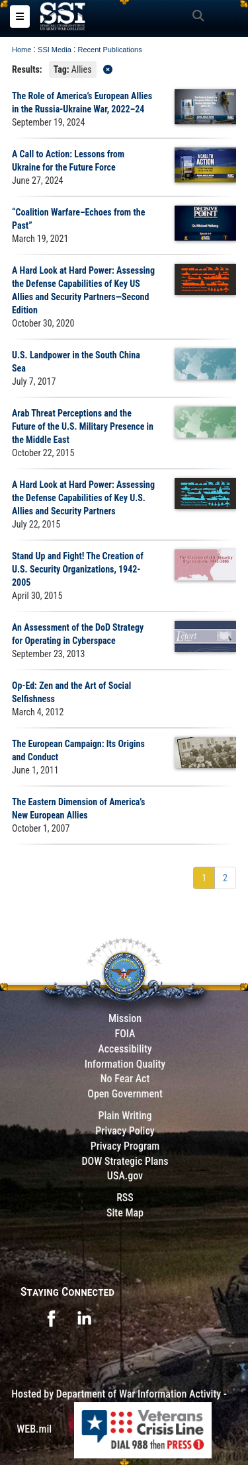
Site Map (125, 1213)
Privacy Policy (124, 1131)
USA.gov (125, 1175)
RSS (125, 1197)
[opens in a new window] (51, 1317)
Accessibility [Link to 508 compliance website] (124, 1049)
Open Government (125, 1094)
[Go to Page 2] (225, 878)
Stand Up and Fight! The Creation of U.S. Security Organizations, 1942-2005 (78, 569)
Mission (125, 1018)
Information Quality (125, 1064)
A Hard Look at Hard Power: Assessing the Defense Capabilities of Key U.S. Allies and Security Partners (83, 497)
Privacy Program (125, 1146)
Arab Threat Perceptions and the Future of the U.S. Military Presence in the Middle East (82, 426)
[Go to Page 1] (204, 878)
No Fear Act (125, 1078)
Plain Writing (124, 1115)
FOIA (124, 1033)
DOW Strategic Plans (124, 1161)
